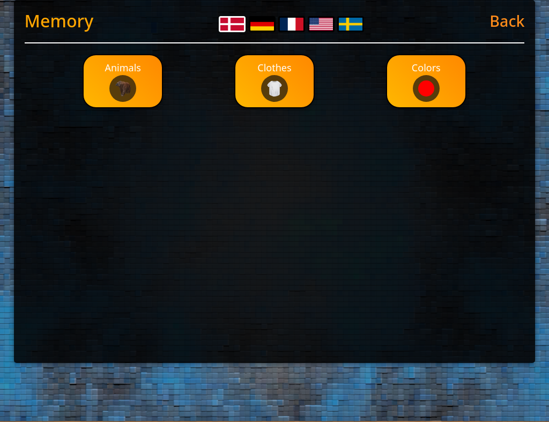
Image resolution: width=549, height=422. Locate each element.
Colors (426, 81)
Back (506, 20)
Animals (122, 81)
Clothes (274, 81)
